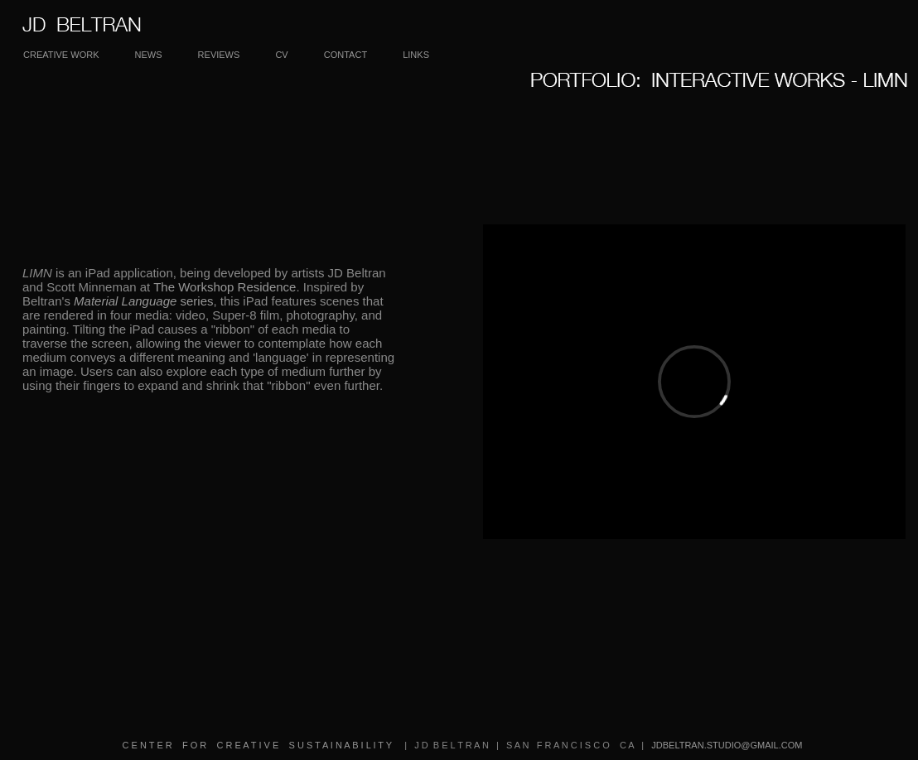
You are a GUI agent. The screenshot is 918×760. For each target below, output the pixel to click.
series (143, 301)
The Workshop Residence (224, 287)
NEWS (148, 55)
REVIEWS (219, 55)
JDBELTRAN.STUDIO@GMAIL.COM (724, 745)
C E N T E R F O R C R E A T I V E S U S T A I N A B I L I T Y (258, 745)
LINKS (416, 55)
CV (281, 55)
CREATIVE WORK (61, 55)
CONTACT (345, 55)
